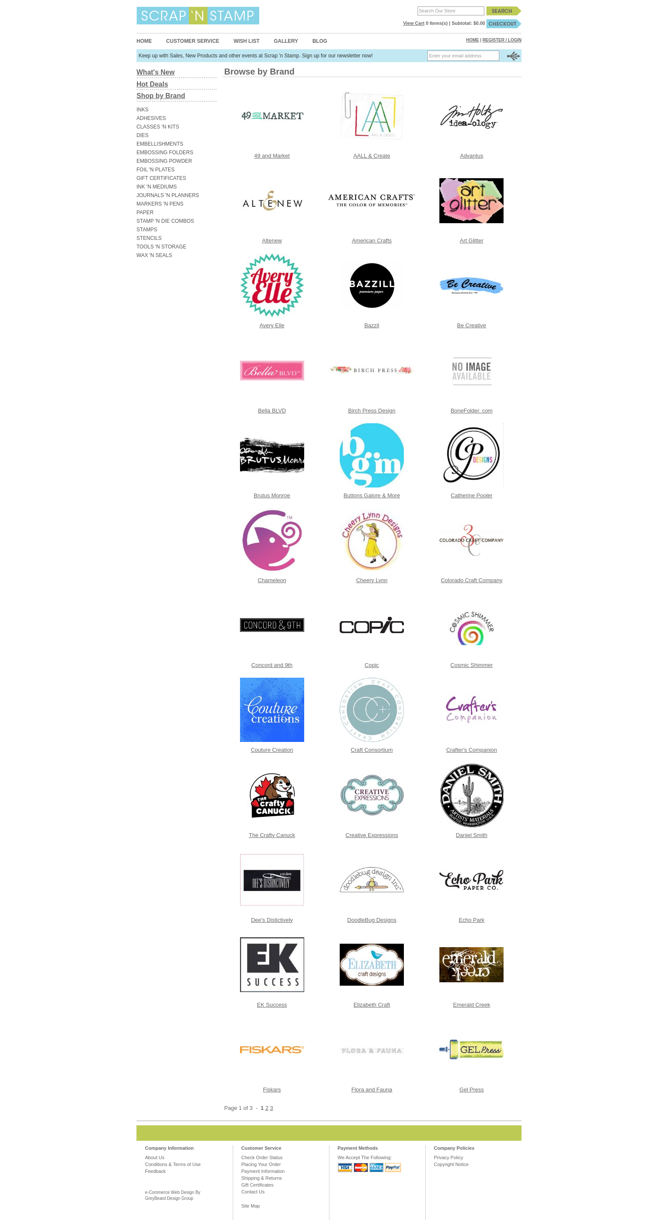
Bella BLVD (272, 410)
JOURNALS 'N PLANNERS (167, 195)
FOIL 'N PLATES (155, 170)
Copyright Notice (451, 1164)
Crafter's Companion (471, 750)
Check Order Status (262, 1157)
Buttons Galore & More (372, 495)
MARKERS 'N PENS (160, 204)
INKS (142, 110)
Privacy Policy (448, 1157)
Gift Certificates (257, 1184)
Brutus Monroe (272, 495)
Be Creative (471, 325)
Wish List (247, 41)
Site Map (250, 1205)
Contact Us (252, 1191)
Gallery (286, 41)
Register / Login (502, 40)
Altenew (272, 240)
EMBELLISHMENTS (159, 144)
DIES (142, 135)
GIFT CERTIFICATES (161, 178)
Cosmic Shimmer (472, 665)
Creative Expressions (372, 835)
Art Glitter (471, 240)
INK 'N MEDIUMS (156, 187)
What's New (155, 72)
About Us (154, 1157)
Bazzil (372, 325)
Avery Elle (272, 325)
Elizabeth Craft (371, 1005)
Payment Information (263, 1171)
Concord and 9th (272, 665)
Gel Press (471, 1089)
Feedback (155, 1171)
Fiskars (272, 1089)
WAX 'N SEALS (154, 255)
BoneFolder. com (471, 410)
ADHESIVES (151, 118)
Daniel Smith (471, 835)
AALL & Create (371, 155)
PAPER (145, 212)
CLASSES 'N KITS (157, 127)
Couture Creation (272, 750)
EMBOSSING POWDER (164, 161)
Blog (319, 41)
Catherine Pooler (472, 495)
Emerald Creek (471, 1005)
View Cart (413, 23)
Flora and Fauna (371, 1089)
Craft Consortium (372, 750)
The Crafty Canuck (272, 835)
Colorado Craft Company (471, 580)
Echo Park (471, 920)
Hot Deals (152, 84)
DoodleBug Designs (372, 920)
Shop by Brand (160, 95)
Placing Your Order (261, 1164)
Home (144, 41)
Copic (372, 665)
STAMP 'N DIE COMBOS (165, 221)
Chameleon (272, 580)
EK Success (272, 1005)
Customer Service (192, 41)
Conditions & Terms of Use (173, 1164)
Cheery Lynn (371, 580)
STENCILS (149, 238)
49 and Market (272, 155)
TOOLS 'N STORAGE (161, 247)
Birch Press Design (372, 410)
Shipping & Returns (261, 1178)
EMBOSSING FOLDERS (164, 152)
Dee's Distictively (272, 920)
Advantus (471, 155)
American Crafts (371, 240)
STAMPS (146, 230)
